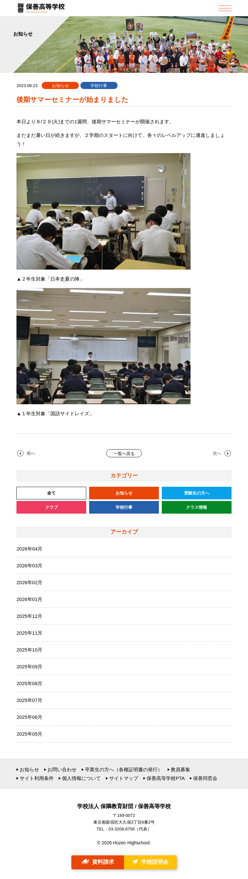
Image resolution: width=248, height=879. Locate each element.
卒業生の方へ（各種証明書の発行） (123, 769)
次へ (217, 453)
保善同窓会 (205, 778)
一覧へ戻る (124, 453)
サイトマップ (123, 778)
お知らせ (29, 769)
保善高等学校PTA (166, 778)
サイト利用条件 (37, 778)
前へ (31, 453)
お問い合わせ (62, 769)
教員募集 (180, 769)
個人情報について (81, 778)
